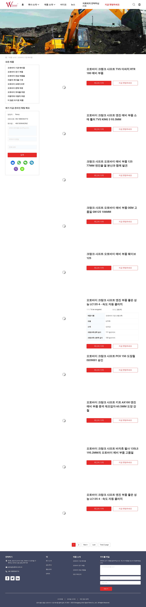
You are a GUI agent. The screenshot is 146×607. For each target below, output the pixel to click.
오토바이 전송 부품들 (16, 76)
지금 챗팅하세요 (125, 83)
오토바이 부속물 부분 (16, 92)
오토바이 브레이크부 (16, 84)
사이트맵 (60, 599)
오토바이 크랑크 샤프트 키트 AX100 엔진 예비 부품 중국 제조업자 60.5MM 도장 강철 (111, 406)
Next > (85, 545)
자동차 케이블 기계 (15, 80)
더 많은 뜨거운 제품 (15, 100)
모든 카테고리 (77, 574)
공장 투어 (49, 565)
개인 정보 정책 (84, 599)
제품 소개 (12, 57)
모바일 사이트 (71, 599)
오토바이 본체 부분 (15, 88)
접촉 (22, 155)
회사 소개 (49, 561)
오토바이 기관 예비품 (16, 68)
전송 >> (106, 589)
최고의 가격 (99, 83)
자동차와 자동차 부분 (16, 96)
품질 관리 (49, 569)
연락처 (48, 573)
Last (93, 545)
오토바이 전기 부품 (15, 72)
